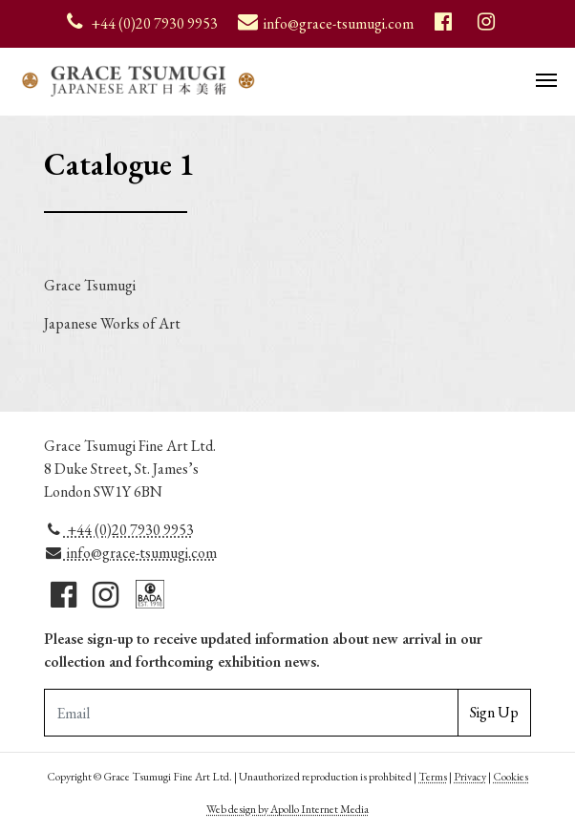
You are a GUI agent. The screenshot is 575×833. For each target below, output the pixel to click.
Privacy (470, 776)
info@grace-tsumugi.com (130, 553)
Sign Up (494, 712)
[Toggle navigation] (546, 78)
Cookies (510, 776)
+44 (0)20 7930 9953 (119, 530)
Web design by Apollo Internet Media (287, 809)
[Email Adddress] (251, 713)
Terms (432, 776)
